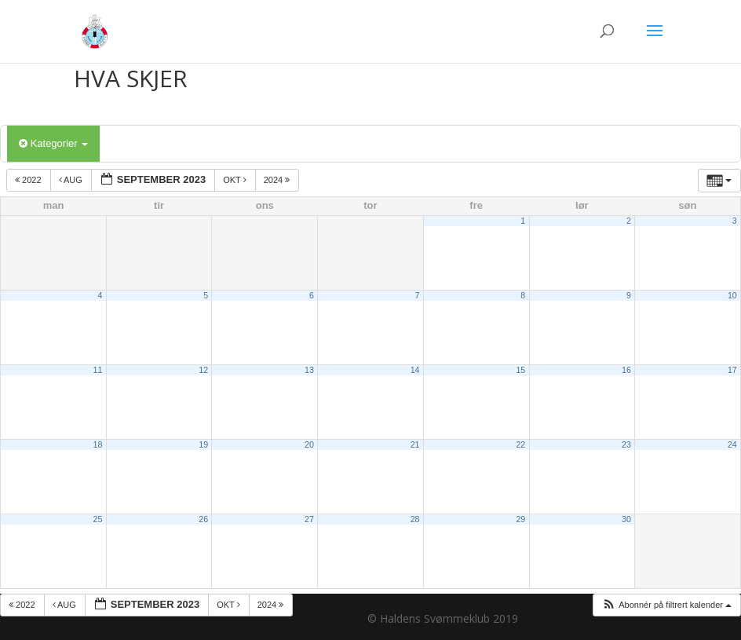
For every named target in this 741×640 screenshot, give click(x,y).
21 (415, 444)
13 (309, 370)
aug (72, 180)
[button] (666, 605)
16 (626, 370)
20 (309, 444)
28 (415, 519)
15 (520, 370)
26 (203, 519)
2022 (29, 180)
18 (98, 444)
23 (626, 444)
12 (203, 370)
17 (732, 370)
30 (626, 519)
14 (415, 370)
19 (203, 444)
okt (236, 180)
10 (732, 295)
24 (732, 444)
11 (98, 370)
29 (520, 519)
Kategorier (53, 143)
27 (309, 519)
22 (520, 444)
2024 (278, 180)
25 (98, 519)
